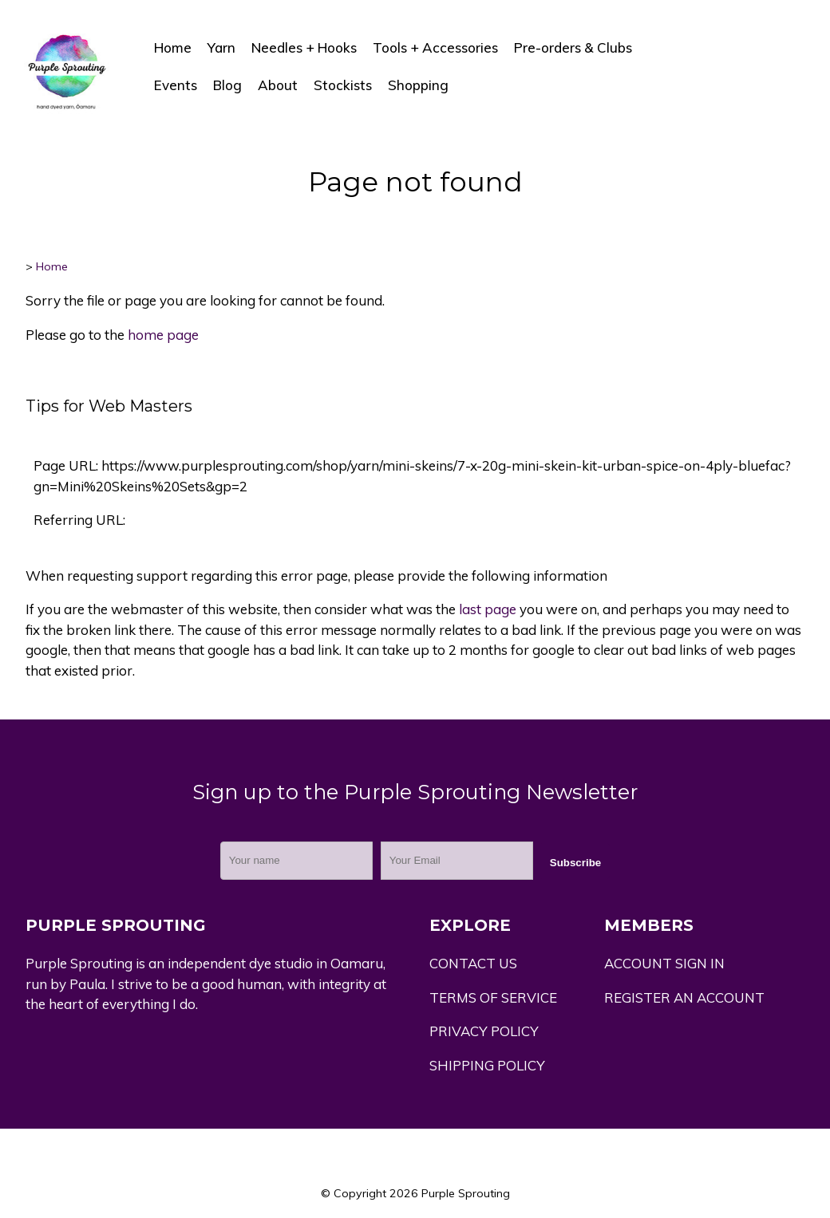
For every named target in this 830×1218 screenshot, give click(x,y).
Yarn (221, 47)
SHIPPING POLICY (487, 1065)
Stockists (343, 85)
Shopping (418, 85)
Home (173, 47)
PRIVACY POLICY (484, 1031)
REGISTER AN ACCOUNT (684, 997)
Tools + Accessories (435, 47)
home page (163, 334)
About (278, 85)
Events (175, 85)
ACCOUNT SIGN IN (664, 963)
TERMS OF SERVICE (493, 997)
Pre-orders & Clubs (573, 47)
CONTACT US (473, 963)
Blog (227, 85)
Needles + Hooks (304, 47)
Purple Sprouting (465, 1193)
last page (487, 609)
